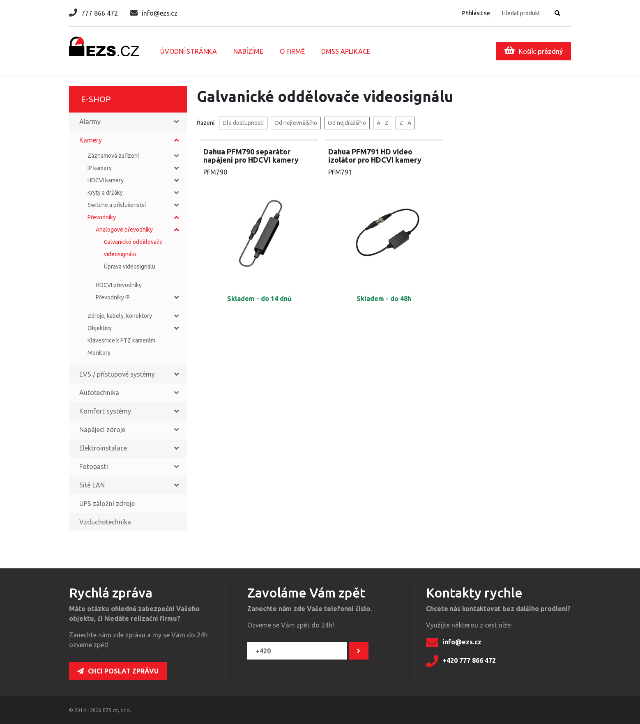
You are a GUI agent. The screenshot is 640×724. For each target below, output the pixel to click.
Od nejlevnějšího (295, 123)
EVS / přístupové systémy (117, 374)
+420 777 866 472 (461, 661)
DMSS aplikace (346, 51)
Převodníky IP (113, 297)
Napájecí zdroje (102, 429)
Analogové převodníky (124, 229)
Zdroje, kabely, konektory (119, 316)
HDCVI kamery (105, 180)
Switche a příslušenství (116, 205)
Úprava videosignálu (129, 266)
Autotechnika (99, 392)
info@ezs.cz (153, 13)
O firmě (292, 51)
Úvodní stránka (188, 51)
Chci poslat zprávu (118, 671)
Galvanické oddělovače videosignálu (133, 248)
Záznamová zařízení (113, 155)
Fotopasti (93, 466)
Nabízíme (248, 51)
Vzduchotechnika (105, 522)
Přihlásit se (476, 13)
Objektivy (99, 328)
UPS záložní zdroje (107, 503)
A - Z (383, 123)
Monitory (99, 352)
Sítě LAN (92, 485)
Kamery (90, 140)
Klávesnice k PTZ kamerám (121, 340)
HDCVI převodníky (119, 285)
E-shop (96, 99)
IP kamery (99, 168)
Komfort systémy (105, 411)
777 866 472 (93, 13)
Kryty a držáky (105, 192)
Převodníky (101, 217)
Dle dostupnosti (243, 123)
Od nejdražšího (347, 123)
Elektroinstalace (103, 448)
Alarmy (90, 121)
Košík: (533, 50)
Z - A (405, 123)
